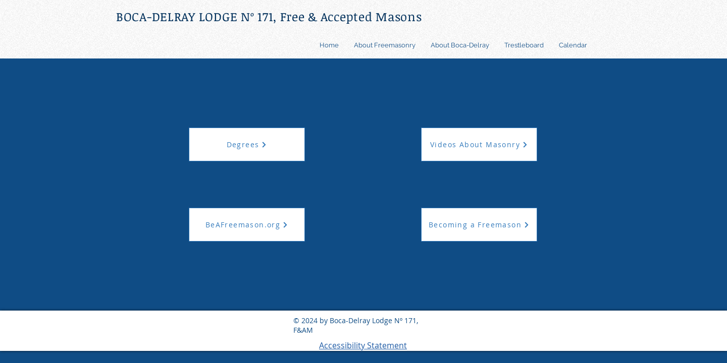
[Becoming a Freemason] (479, 224)
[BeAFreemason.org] (247, 224)
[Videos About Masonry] (479, 144)
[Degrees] (247, 144)
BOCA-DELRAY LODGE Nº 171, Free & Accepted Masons (269, 16)
